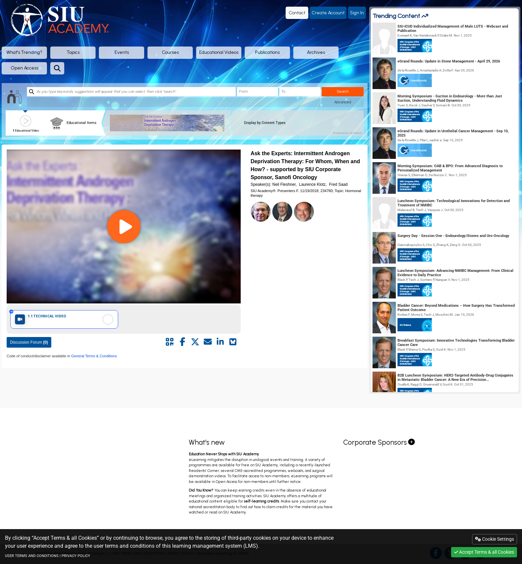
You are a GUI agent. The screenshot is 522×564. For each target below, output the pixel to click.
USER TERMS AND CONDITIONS (32, 556)
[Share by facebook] (182, 342)
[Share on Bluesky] (233, 342)
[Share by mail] (208, 342)
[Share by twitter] (195, 342)
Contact (297, 13)
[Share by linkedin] (220, 342)
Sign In (357, 13)
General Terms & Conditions (93, 356)
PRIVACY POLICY (76, 556)
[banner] (170, 123)
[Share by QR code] (170, 342)
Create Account (328, 13)
